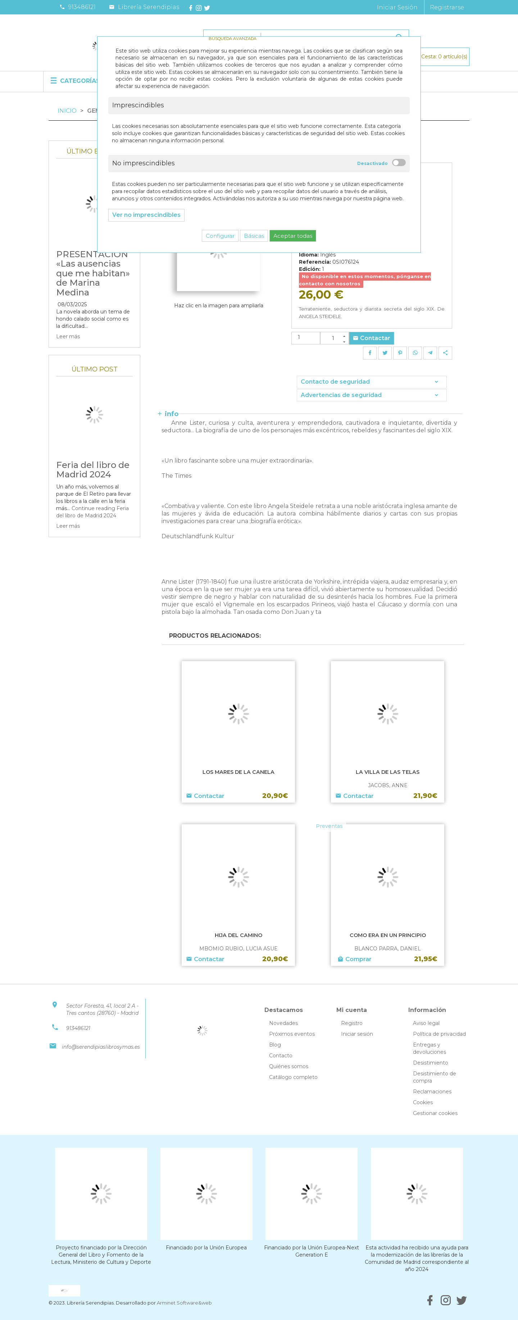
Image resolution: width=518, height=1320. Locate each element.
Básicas (254, 235)
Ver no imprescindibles (146, 214)
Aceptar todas (292, 235)
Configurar (220, 235)
